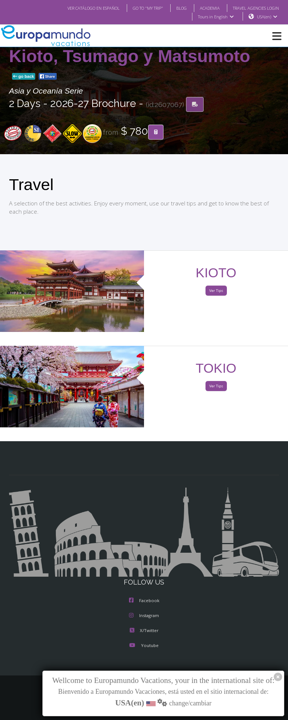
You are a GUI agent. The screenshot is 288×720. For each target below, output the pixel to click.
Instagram (144, 616)
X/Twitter (143, 631)
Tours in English (215, 17)
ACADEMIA (203, 8)
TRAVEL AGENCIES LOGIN (253, 8)
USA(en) (267, 17)
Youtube (144, 646)
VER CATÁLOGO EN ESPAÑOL (78, 8)
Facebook (144, 601)
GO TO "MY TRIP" (138, 8)
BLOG (174, 8)
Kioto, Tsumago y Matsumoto (129, 56)
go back (23, 76)
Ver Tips (215, 291)
